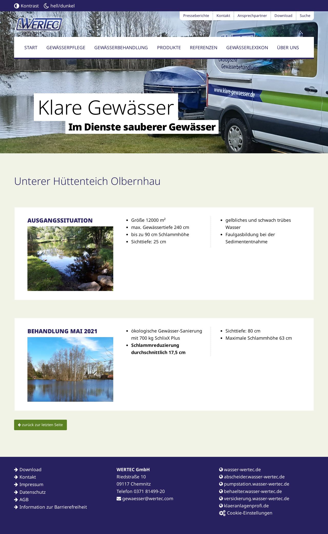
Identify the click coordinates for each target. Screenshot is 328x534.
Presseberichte (196, 15)
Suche (305, 15)
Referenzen (203, 47)
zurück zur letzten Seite (40, 424)
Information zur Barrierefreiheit (53, 507)
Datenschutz (32, 492)
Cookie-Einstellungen (245, 513)
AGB (23, 499)
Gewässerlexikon (247, 47)
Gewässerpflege (65, 47)
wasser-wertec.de (240, 469)
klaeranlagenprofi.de (244, 505)
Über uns (288, 47)
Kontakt (223, 15)
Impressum (31, 484)
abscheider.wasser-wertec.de (252, 476)
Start (30, 47)
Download (283, 15)
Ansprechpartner (252, 15)
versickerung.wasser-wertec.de (254, 498)
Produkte (169, 47)
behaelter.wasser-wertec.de (250, 491)
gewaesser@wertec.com (145, 498)
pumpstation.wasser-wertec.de (254, 484)
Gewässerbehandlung (121, 47)
